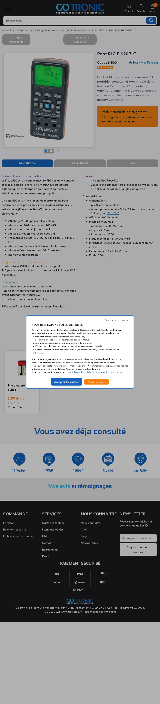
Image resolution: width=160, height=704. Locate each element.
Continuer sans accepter (117, 320)
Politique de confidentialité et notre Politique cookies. (97, 372)
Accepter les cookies (66, 382)
